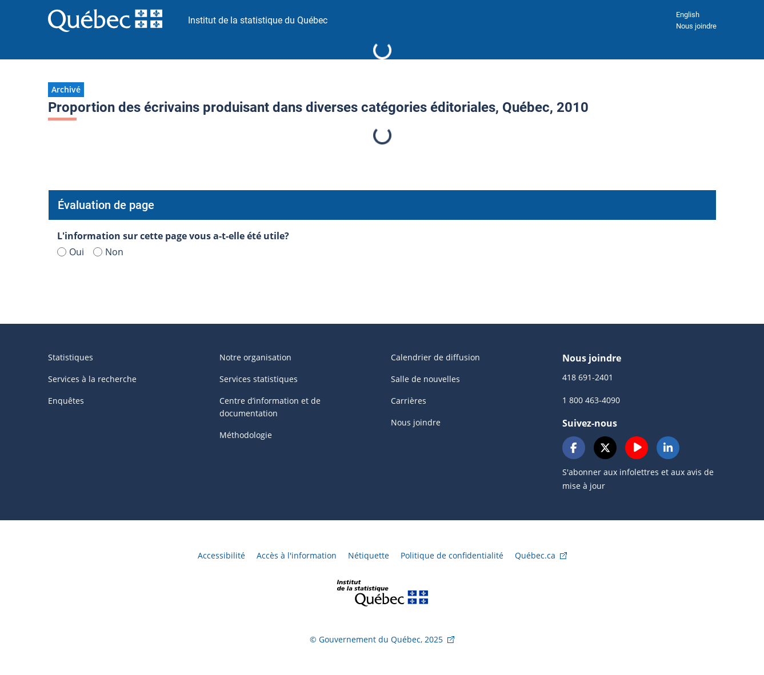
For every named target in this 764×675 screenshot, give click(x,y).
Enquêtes (66, 400)
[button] (66, 89)
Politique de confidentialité (452, 555)
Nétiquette (368, 555)
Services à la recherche (92, 378)
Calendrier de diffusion (435, 357)
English (687, 14)
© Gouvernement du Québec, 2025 (376, 639)
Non (108, 252)
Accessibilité (221, 555)
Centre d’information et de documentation (270, 407)
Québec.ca (535, 555)
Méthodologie (245, 434)
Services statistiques (258, 378)
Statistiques (70, 357)
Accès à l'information (297, 555)
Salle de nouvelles (425, 378)
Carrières (408, 400)
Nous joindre (696, 26)
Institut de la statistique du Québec (257, 20)
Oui (70, 252)
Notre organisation (255, 357)
